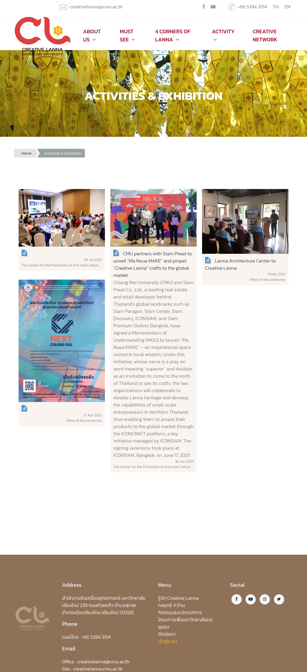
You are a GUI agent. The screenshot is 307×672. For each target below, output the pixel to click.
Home (26, 153)
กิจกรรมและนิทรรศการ (180, 612)
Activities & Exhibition (63, 153)
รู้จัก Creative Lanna (178, 598)
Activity (223, 34)
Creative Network (265, 35)
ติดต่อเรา (167, 634)
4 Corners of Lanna (172, 35)
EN (288, 6)
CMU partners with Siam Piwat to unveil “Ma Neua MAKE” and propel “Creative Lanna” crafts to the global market (152, 264)
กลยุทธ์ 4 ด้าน (171, 605)
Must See (127, 35)
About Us (92, 35)
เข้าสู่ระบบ (167, 641)
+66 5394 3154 (247, 7)
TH (276, 6)
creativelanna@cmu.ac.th (91, 7)
